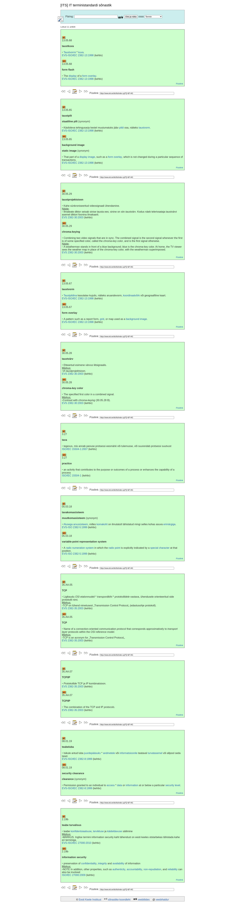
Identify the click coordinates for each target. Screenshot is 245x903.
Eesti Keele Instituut (90, 899)
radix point (114, 547)
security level (172, 785)
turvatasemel (155, 753)
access (111, 785)
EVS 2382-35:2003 (72, 608)
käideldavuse (114, 831)
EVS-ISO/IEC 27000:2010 (76, 843)
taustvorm (144, 127)
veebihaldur (162, 899)
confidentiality (89, 863)
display (73, 76)
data (119, 785)
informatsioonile (128, 753)
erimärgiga (169, 524)
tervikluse (98, 831)
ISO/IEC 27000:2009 (74, 875)
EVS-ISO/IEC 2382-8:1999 (77, 759)
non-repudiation (152, 869)
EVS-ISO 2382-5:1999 (74, 527)
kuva (81, 52)
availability (118, 863)
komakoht (102, 524)
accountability (134, 869)
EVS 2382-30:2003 (72, 217)
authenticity (118, 869)
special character (159, 547)
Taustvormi (70, 52)
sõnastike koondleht (119, 899)
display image (87, 157)
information (132, 785)
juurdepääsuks (92, 753)
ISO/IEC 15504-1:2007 (75, 449)
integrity (102, 863)
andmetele (109, 753)
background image (136, 319)
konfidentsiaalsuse (81, 831)
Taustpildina (70, 295)
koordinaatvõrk (131, 295)
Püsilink (179, 83)
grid (102, 319)
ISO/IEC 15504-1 (71, 475)
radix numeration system (80, 547)
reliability (172, 869)
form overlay (89, 76)
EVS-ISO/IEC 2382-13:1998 (78, 55)
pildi (121, 127)
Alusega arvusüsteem (75, 524)
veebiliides (144, 899)
